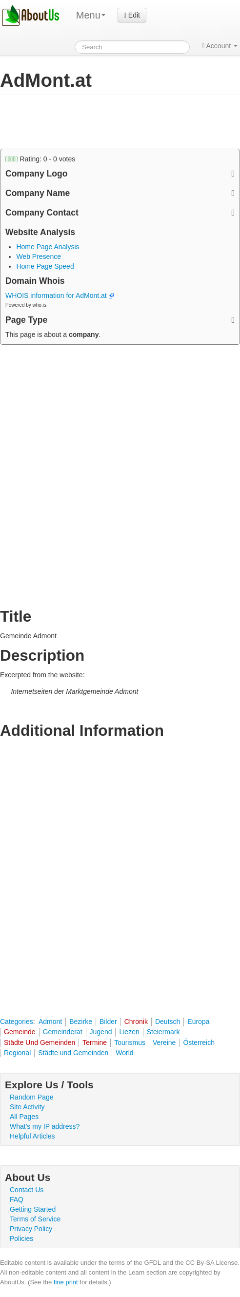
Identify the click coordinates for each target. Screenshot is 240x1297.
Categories (16, 1021)
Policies (21, 1238)
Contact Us (26, 1190)
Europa (198, 1021)
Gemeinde (20, 1032)
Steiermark (163, 1032)
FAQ (16, 1199)
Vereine (164, 1042)
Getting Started (33, 1209)
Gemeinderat (62, 1032)
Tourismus (129, 1042)
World (124, 1053)
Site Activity (27, 1107)
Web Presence (38, 256)
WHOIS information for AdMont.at (59, 295)
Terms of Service (35, 1219)
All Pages (24, 1116)
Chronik (136, 1021)
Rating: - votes (40, 159)
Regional (17, 1053)
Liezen (129, 1032)
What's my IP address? (45, 1126)
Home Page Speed (45, 266)
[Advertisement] (78, 122)
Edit (132, 15)
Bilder (108, 1021)
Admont (50, 1021)
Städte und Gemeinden (73, 1053)
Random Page (32, 1097)
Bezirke (80, 1021)
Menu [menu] (90, 15)
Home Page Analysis (47, 247)
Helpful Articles (32, 1136)
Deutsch (167, 1021)
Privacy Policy (31, 1229)
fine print (66, 1282)
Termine (94, 1042)
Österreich (199, 1042)
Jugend (101, 1032)
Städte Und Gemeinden (39, 1042)
